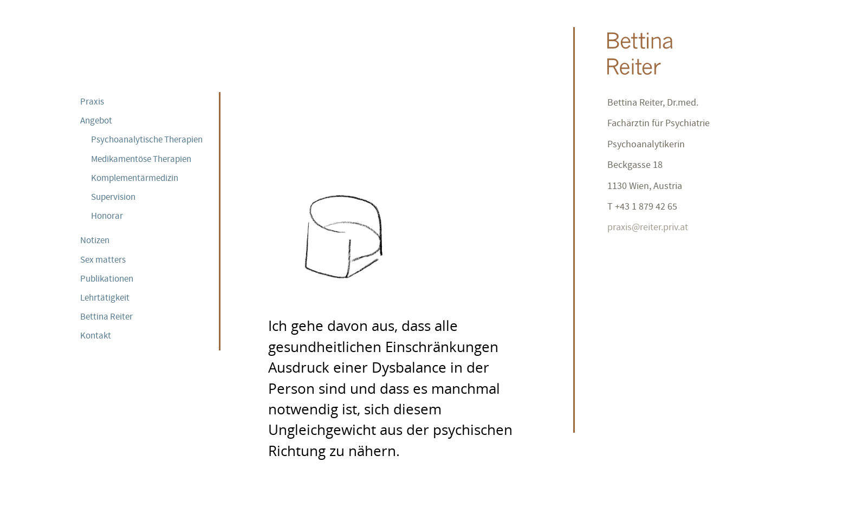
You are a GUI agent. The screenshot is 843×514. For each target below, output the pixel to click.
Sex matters (103, 259)
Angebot (96, 120)
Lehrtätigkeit (104, 297)
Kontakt (95, 335)
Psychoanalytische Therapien (147, 139)
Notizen (94, 240)
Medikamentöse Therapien (141, 159)
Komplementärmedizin (134, 178)
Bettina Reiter (106, 316)
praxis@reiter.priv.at (647, 227)
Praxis (92, 101)
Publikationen (106, 278)
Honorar (107, 216)
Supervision (113, 197)
